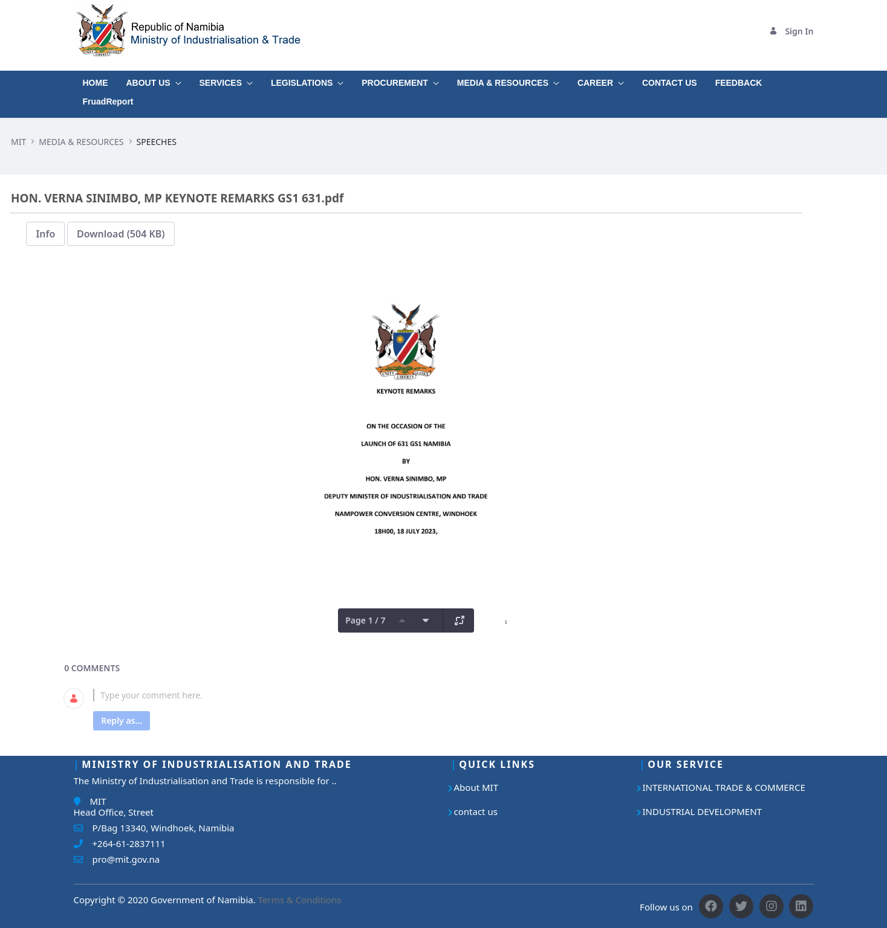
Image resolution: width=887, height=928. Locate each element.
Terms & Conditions (300, 900)
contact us (476, 811)
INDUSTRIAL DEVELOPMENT (702, 811)
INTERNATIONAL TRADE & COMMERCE (724, 787)
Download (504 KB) (121, 233)
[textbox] (420, 695)
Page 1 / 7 (365, 620)
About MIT (476, 787)
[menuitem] (95, 80)
